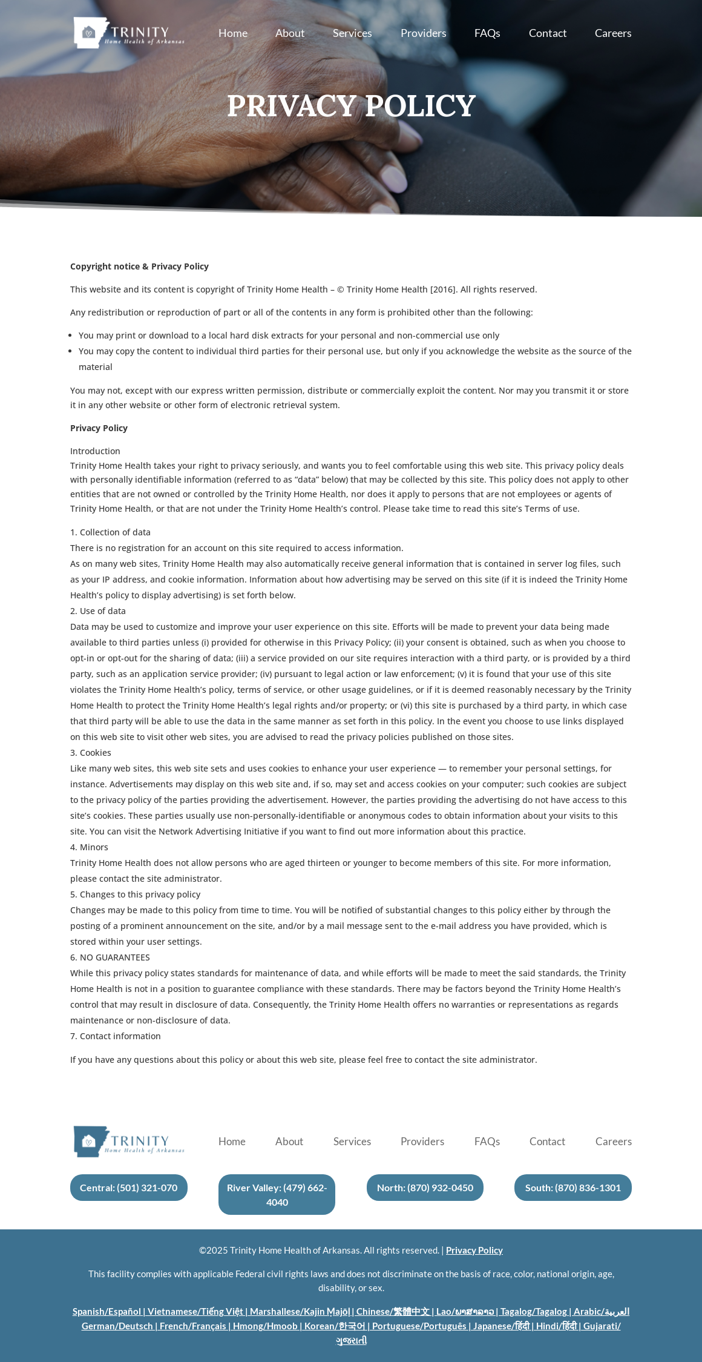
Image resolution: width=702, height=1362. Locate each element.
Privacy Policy (474, 1250)
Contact (548, 33)
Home (233, 33)
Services (352, 33)
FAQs (487, 33)
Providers (424, 33)
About (290, 33)
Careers (613, 33)
